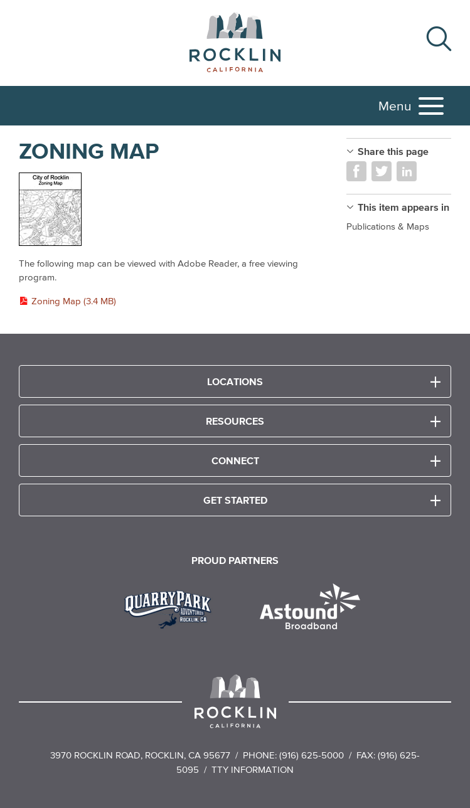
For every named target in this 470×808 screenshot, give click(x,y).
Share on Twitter (381, 171)
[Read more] (170, 210)
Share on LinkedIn (407, 171)
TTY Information (252, 769)
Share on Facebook (356, 171)
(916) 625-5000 (311, 755)
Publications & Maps (387, 226)
